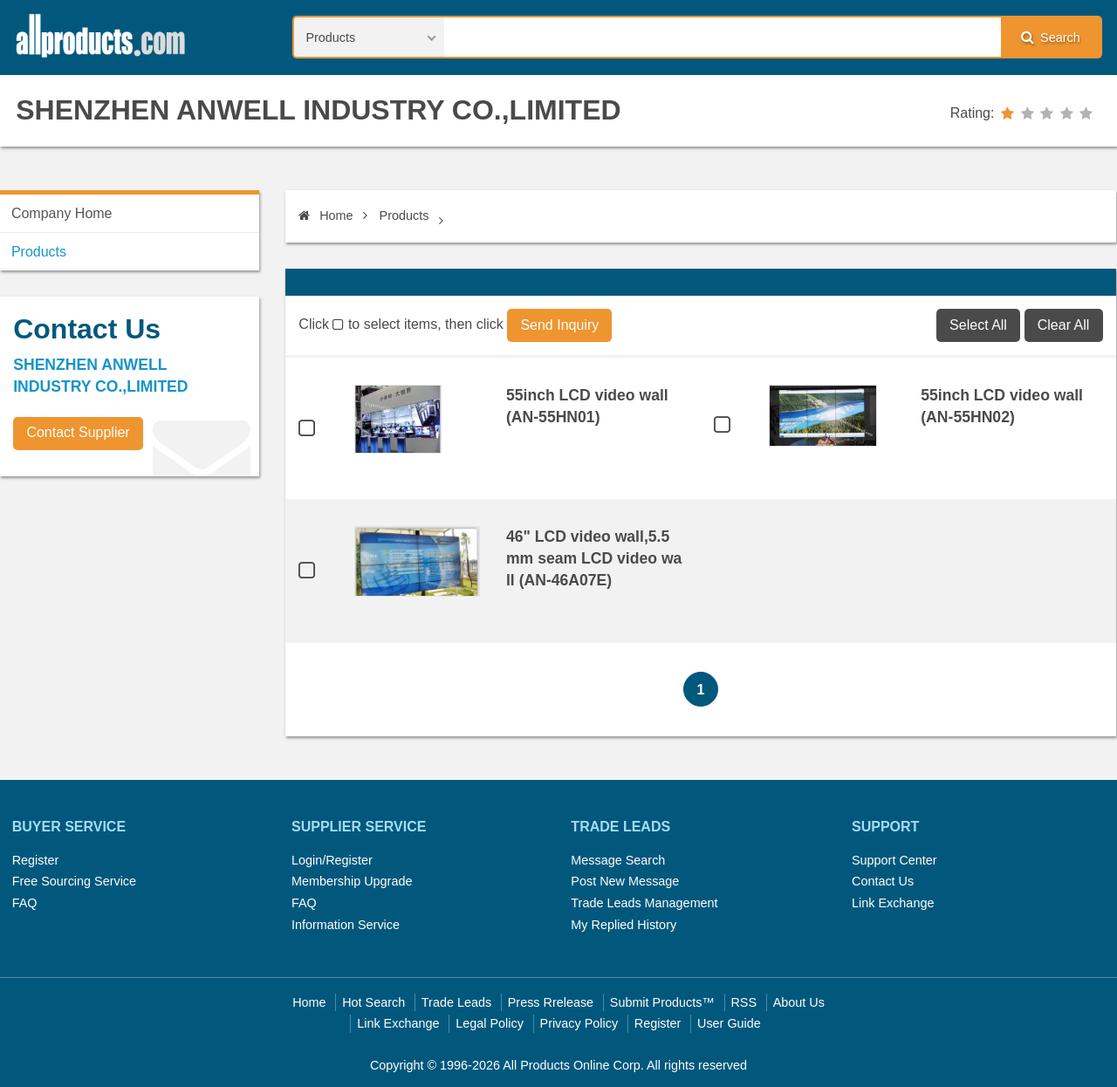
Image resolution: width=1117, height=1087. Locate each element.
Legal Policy (490, 1023)
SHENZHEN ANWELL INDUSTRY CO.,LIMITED (318, 110)
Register (35, 860)
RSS (743, 1002)
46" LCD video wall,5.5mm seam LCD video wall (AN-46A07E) (594, 558)
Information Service (345, 925)
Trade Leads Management (644, 903)
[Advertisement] (131, 611)
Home (325, 215)
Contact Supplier (77, 432)
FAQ (25, 903)
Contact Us (883, 881)
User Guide (729, 1023)
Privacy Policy (579, 1023)
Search (1050, 37)
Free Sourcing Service (74, 881)
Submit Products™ (662, 1002)
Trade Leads (456, 1002)
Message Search (618, 860)
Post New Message (625, 881)
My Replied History (623, 925)
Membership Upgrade (351, 881)
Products (404, 215)
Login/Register (332, 860)
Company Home (62, 213)
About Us (799, 1002)
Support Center (894, 860)
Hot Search (373, 1002)
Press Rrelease (550, 1002)
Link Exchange (893, 903)
